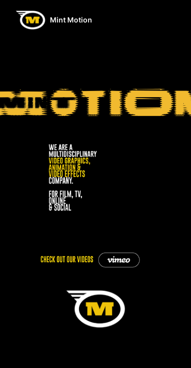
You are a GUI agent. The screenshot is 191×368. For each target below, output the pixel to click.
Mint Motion (71, 19)
